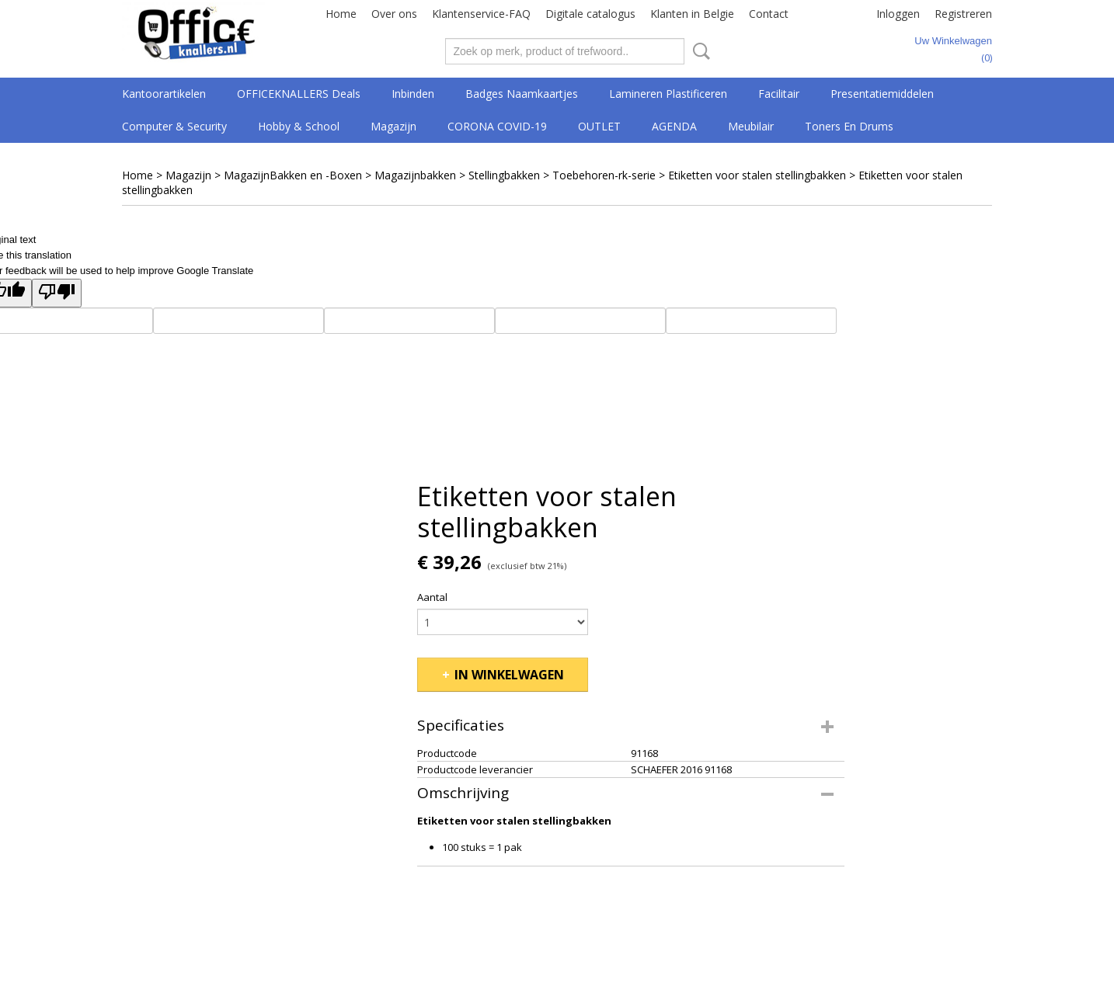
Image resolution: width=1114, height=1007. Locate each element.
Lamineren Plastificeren (668, 93)
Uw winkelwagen (953, 41)
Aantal (432, 597)
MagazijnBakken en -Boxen (293, 175)
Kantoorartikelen (164, 93)
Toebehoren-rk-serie (604, 175)
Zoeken (698, 51)
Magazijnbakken (415, 175)
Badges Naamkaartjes (521, 93)
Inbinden (413, 93)
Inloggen (898, 13)
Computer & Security (174, 126)
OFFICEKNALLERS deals (298, 93)
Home (341, 13)
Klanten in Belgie (692, 13)
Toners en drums (849, 126)
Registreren (963, 13)
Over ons (394, 13)
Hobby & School (298, 126)
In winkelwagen (509, 674)
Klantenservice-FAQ (481, 13)
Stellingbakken (504, 175)
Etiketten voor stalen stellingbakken (757, 175)
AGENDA (674, 126)
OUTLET (599, 126)
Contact (769, 13)
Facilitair (778, 93)
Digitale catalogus (590, 13)
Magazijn (393, 126)
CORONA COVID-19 (497, 126)
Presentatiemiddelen (882, 93)
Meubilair (751, 126)
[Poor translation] (57, 293)
